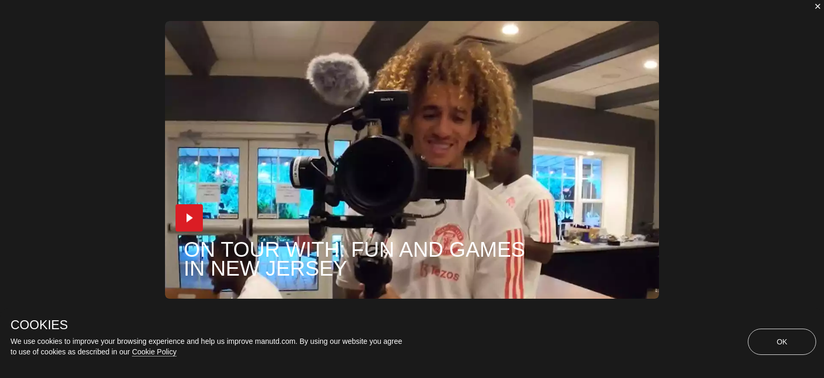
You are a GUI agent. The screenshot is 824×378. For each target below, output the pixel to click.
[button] (189, 218)
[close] (817, 6)
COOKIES (39, 325)
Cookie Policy (154, 352)
